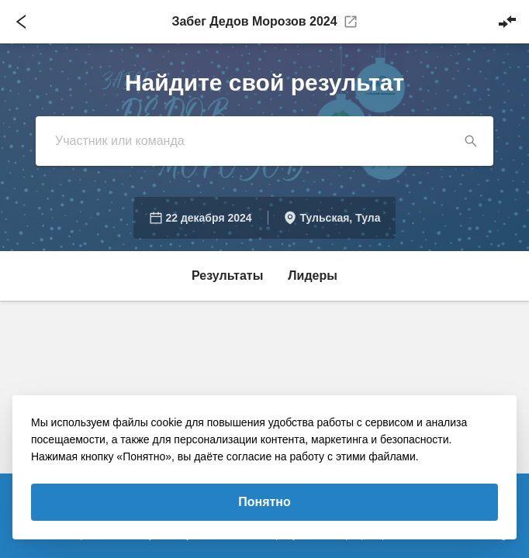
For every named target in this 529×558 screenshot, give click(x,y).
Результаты (227, 275)
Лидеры (312, 275)
